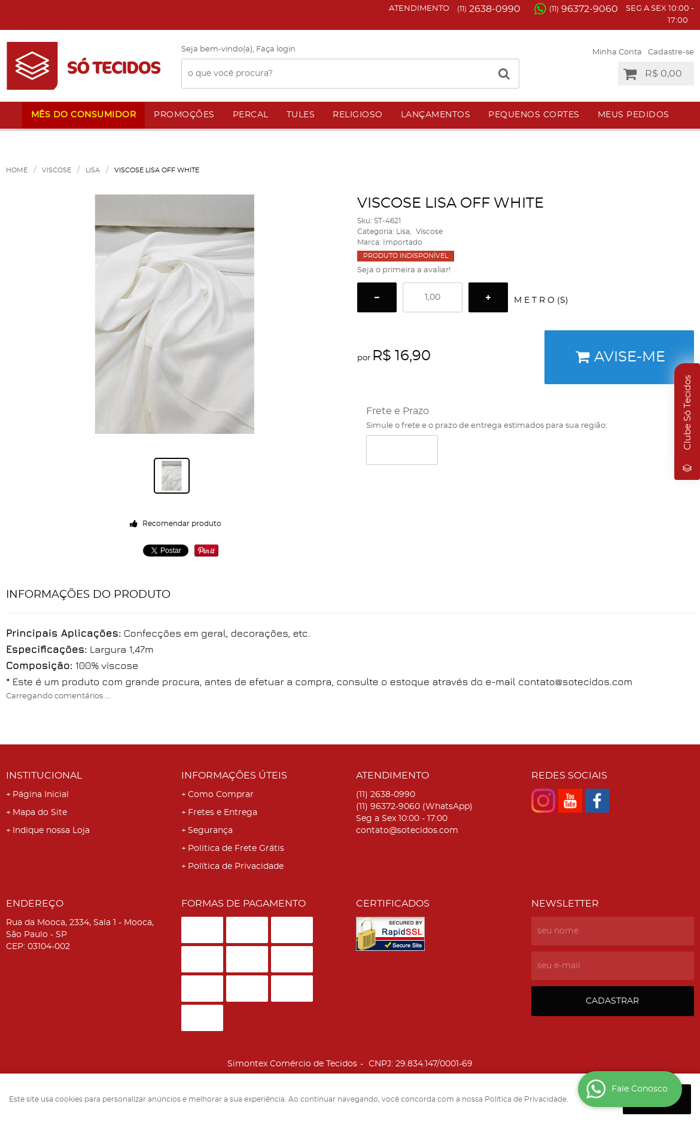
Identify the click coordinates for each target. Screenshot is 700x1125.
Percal (251, 115)
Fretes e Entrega (222, 812)
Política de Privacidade (236, 866)
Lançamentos (436, 115)
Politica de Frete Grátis (236, 848)
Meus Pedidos (633, 115)
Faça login (276, 49)
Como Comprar (221, 794)
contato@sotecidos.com (407, 830)
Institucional (44, 775)
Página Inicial (41, 794)
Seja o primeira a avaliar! (404, 270)
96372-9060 (583, 9)
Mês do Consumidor (83, 115)
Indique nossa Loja (51, 830)
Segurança (210, 830)
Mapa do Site (40, 812)
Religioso (358, 115)
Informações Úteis (234, 775)
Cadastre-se (671, 52)
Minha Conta (617, 52)
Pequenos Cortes (534, 115)
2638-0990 (489, 9)
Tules (301, 115)
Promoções (184, 115)
